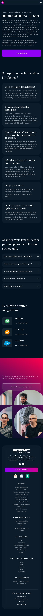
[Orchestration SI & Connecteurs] (21, 504)
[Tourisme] (21, 531)
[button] (41, 2)
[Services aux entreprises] (21, 528)
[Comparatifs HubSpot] (21, 548)
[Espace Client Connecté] (21, 502)
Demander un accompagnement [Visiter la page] (21, 387)
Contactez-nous (21, 53)
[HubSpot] (21, 562)
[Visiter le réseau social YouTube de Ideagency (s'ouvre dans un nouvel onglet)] (23, 464)
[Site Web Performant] (21, 499)
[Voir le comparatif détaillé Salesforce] (21, 343)
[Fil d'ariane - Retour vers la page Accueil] (4, 12)
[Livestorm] (21, 567)
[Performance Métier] (21, 490)
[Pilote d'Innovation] (21, 509)
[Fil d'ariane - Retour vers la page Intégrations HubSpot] (14, 12)
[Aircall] (21, 564)
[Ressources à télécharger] (21, 545)
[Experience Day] (21, 550)
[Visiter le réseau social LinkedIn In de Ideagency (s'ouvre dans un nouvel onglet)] (20, 464)
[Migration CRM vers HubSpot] (21, 492)
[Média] (21, 526)
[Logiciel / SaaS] (21, 523)
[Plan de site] (21, 602)
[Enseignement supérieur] (21, 521)
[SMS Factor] (21, 572)
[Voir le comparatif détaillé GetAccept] (21, 332)
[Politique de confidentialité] (21, 599)
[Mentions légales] (21, 596)
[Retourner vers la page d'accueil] (2, 2)
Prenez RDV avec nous (21, 469)
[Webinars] (21, 552)
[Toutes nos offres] (21, 511)
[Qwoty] (21, 569)
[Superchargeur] (21, 584)
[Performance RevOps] (21, 487)
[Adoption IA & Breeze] (21, 495)
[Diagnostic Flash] (21, 507)
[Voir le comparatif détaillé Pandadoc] (21, 321)
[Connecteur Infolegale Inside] (21, 581)
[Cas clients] (21, 543)
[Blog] (21, 540)
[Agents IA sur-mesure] (21, 497)
